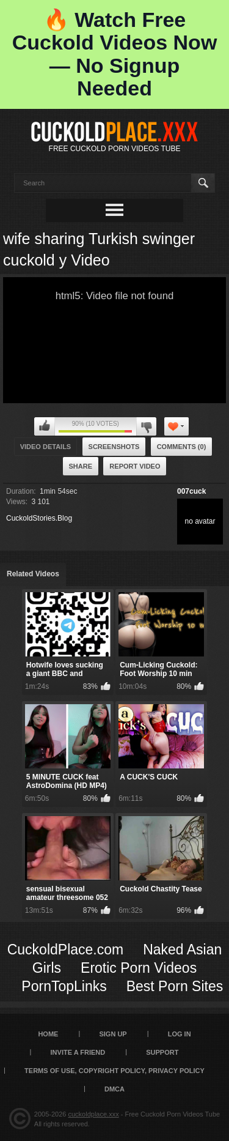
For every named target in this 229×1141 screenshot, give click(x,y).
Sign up (112, 1034)
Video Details (45, 446)
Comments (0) (181, 446)
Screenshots (114, 446)
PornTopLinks (63, 986)
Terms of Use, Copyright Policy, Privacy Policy (114, 1070)
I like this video (44, 426)
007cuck (191, 491)
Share (81, 466)
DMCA (114, 1089)
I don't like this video (146, 426)
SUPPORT (162, 1052)
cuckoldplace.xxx (93, 1114)
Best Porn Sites (175, 986)
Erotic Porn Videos (139, 968)
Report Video (134, 466)
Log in (179, 1034)
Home (48, 1034)
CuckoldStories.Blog (39, 518)
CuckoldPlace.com (65, 949)
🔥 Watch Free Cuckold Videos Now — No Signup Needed (114, 54)
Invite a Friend (78, 1052)
